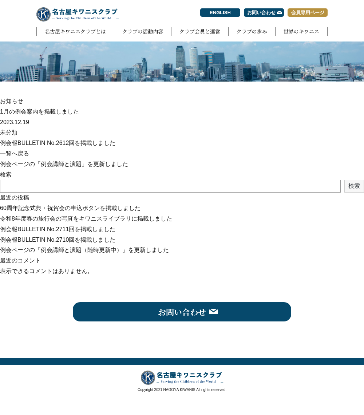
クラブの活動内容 (142, 31)
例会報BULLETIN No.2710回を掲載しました (57, 240)
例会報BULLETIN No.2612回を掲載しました (57, 143)
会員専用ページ (307, 12)
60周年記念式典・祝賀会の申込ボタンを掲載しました (70, 208)
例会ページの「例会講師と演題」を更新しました (64, 164)
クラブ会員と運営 (199, 31)
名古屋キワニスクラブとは (75, 31)
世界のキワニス (301, 31)
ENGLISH (220, 12)
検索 (6, 174)
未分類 (8, 132)
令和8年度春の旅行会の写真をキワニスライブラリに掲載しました (86, 219)
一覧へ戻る (14, 153)
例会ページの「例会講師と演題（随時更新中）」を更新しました (84, 250)
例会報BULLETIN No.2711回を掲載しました (57, 229)
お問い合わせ (261, 12)
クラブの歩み (252, 31)
